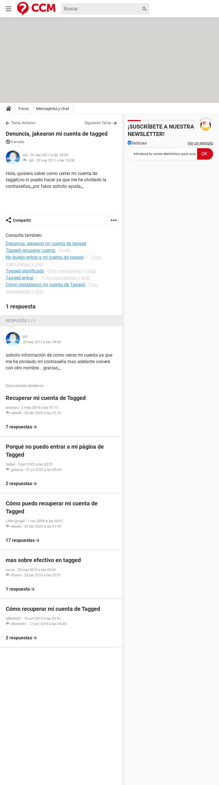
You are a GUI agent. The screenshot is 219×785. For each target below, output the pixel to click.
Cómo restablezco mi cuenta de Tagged (45, 284)
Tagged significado (25, 271)
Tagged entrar (20, 277)
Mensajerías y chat (52, 108)
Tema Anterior (23, 123)
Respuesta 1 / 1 (21, 320)
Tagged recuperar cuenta (30, 250)
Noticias (137, 143)
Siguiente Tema (97, 123)
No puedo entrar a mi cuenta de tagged (45, 257)
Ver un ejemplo (200, 143)
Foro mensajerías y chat (71, 271)
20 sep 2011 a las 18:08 (55, 160)
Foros (23, 108)
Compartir (22, 220)
